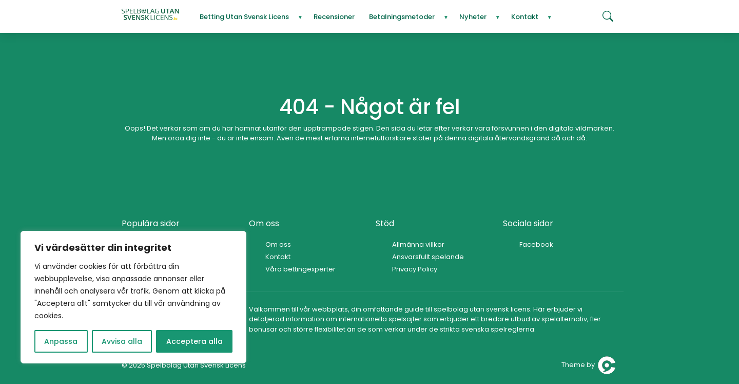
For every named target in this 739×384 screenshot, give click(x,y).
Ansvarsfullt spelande (428, 257)
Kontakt (277, 257)
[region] (133, 297)
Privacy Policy (414, 269)
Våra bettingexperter (300, 269)
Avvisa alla (122, 341)
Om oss (278, 244)
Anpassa (60, 341)
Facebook (536, 244)
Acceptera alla (194, 341)
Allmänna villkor (418, 244)
